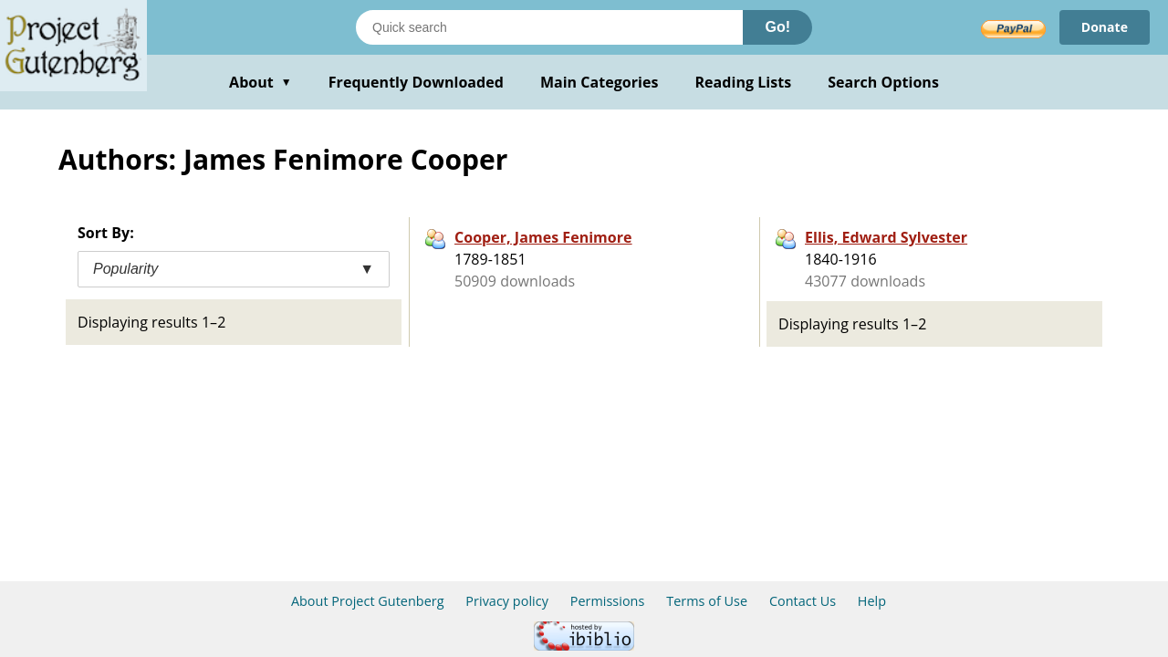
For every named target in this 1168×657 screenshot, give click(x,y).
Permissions (607, 601)
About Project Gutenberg (367, 601)
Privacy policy (506, 601)
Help (872, 601)
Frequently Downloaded (416, 82)
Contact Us (802, 601)
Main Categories (599, 82)
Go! (777, 27)
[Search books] (549, 27)
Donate (1104, 27)
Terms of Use (706, 601)
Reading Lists (743, 82)
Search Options (883, 82)
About (260, 82)
